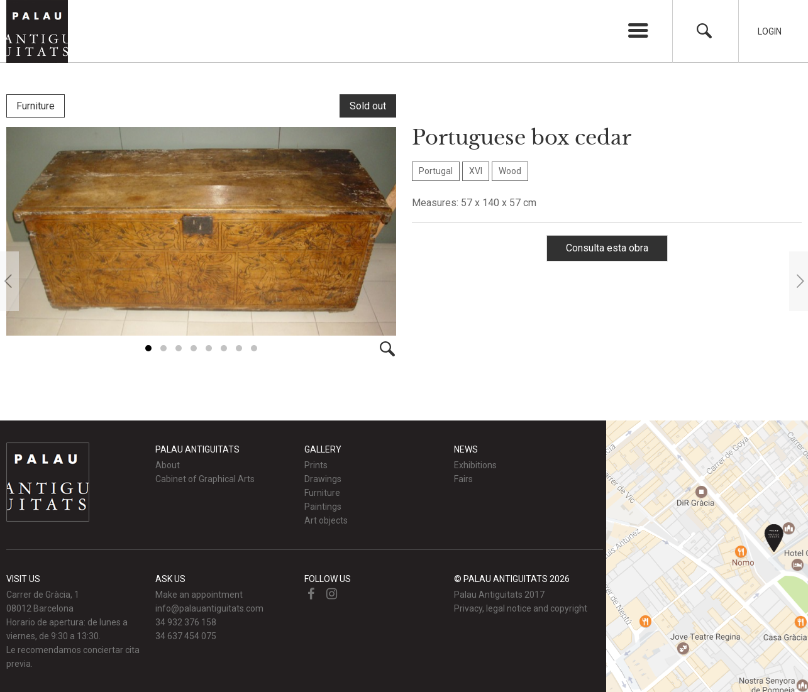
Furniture (35, 106)
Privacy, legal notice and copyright (520, 608)
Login (770, 31)
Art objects (326, 520)
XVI (475, 171)
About (167, 464)
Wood (510, 171)
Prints (316, 464)
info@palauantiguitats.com (209, 608)
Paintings (322, 506)
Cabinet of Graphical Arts (205, 478)
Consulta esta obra (607, 248)
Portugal (436, 171)
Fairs (463, 478)
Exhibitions (475, 464)
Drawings (322, 478)
